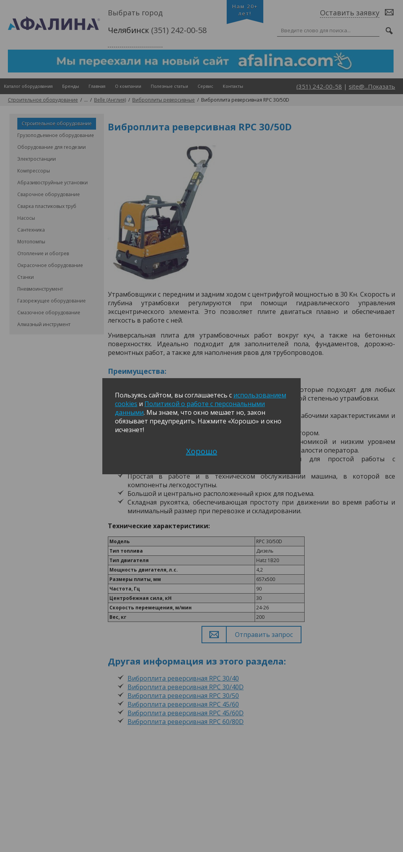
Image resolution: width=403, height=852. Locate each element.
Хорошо (201, 451)
